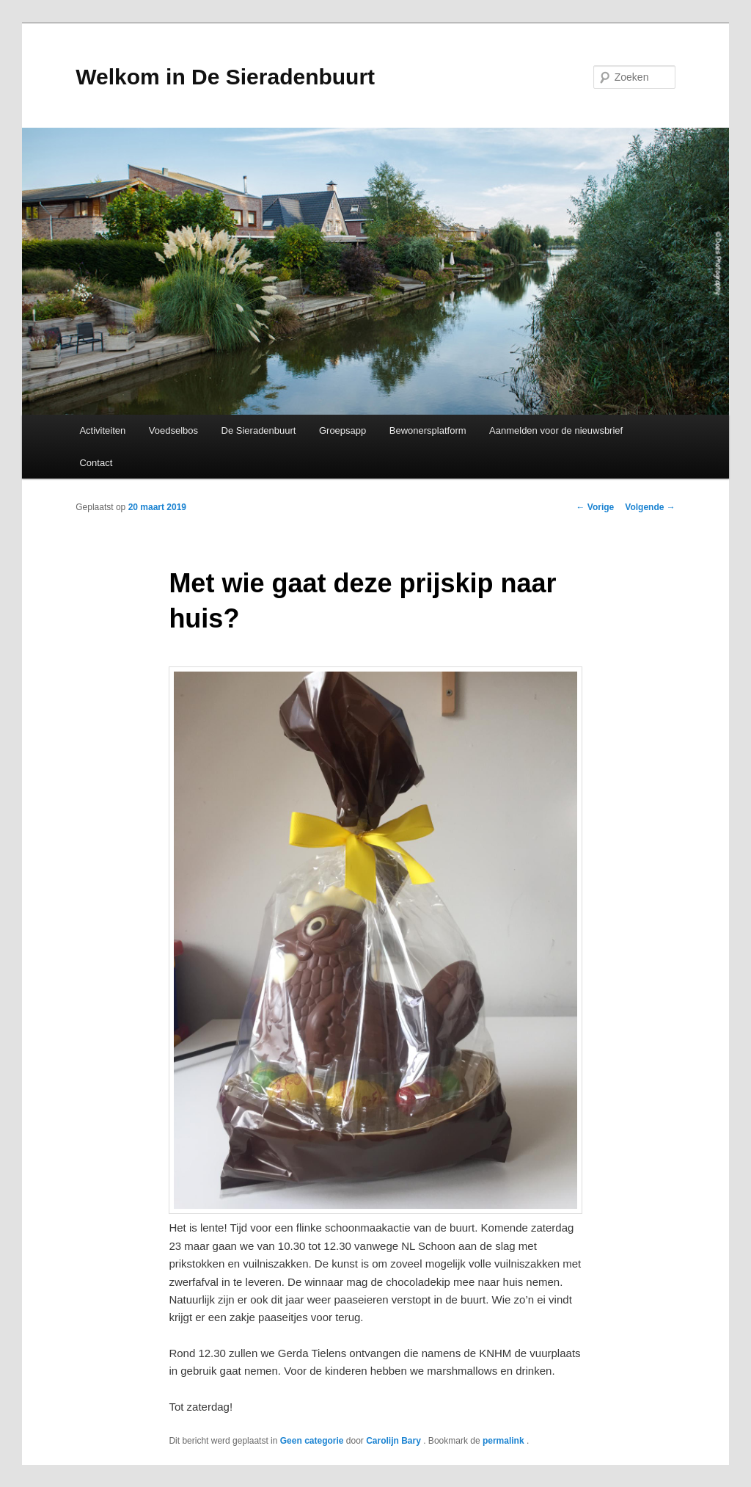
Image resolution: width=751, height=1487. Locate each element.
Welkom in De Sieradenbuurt (225, 77)
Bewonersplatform (427, 430)
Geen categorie (312, 1441)
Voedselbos (173, 430)
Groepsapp (342, 430)
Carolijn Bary (394, 1441)
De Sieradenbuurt (258, 430)
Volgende (650, 507)
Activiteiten (102, 430)
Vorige (595, 507)
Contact (95, 462)
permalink (505, 1441)
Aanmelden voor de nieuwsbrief (556, 430)
